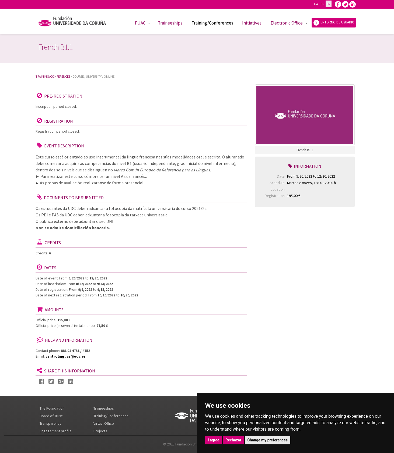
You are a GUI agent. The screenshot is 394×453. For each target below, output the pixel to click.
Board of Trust (51, 415)
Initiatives (251, 23)
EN (328, 4)
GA (316, 4)
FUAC (140, 23)
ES (322, 4)
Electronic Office (287, 23)
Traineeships (170, 23)
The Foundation (52, 408)
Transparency (50, 423)
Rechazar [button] (233, 440)
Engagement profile (56, 430)
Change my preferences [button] (267, 440)
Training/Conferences (212, 23)
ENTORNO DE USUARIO (333, 22)
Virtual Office (103, 423)
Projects (100, 430)
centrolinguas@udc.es (66, 356)
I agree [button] (213, 440)
